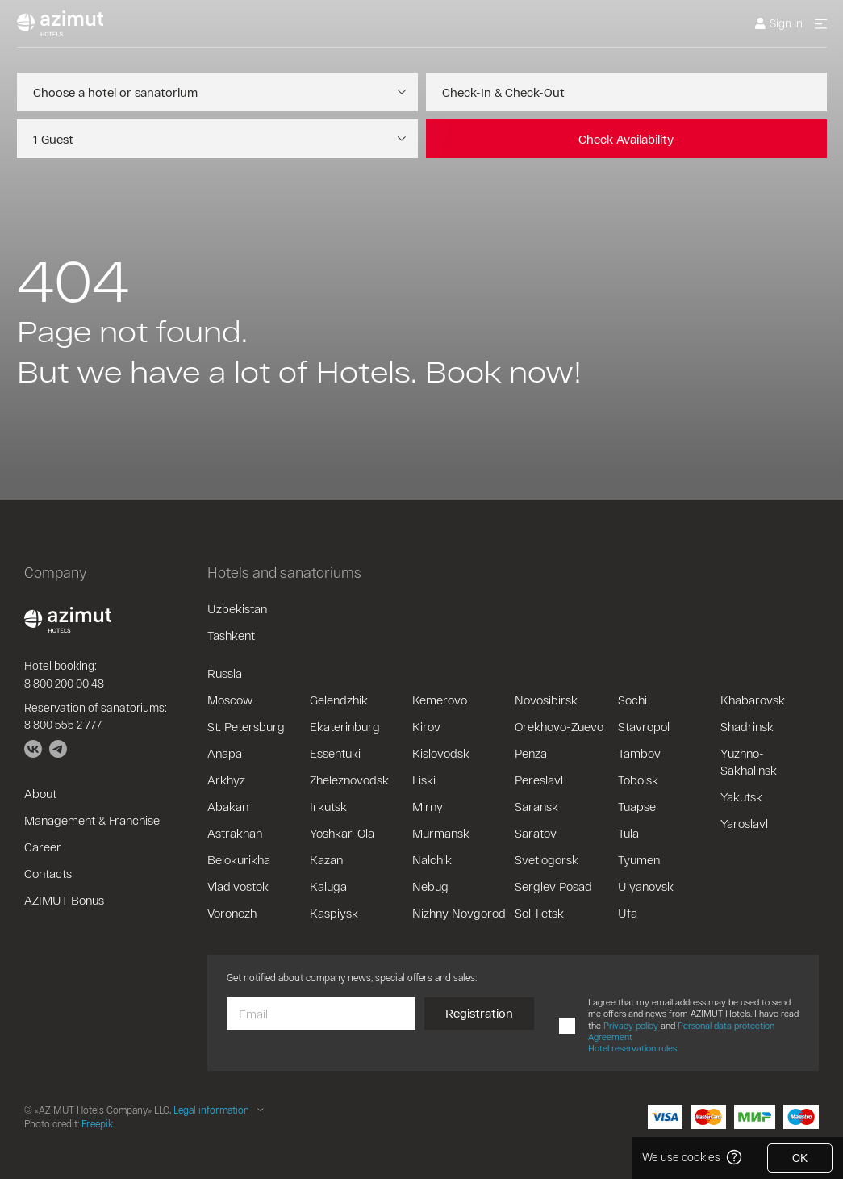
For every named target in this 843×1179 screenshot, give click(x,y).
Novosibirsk (546, 699)
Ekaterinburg (345, 726)
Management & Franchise (92, 820)
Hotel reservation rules (632, 1048)
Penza (531, 753)
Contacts (48, 873)
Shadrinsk (747, 726)
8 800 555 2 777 (63, 724)
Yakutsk (741, 796)
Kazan (326, 859)
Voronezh (232, 912)
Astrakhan (234, 833)
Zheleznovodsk (349, 779)
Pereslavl (539, 779)
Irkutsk (328, 806)
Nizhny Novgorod (459, 912)
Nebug (430, 886)
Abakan (227, 806)
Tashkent (231, 635)
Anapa (224, 753)
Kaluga (328, 886)
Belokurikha (238, 859)
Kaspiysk (334, 912)
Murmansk (440, 833)
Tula (628, 833)
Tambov (639, 753)
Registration (479, 1012)
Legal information (211, 1109)
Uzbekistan (237, 608)
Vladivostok (238, 886)
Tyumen (639, 859)
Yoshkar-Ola (342, 833)
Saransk (536, 806)
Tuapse (637, 806)
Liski (424, 779)
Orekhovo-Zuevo (559, 726)
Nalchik (432, 859)
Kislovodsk (440, 753)
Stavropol (644, 726)
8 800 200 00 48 (64, 683)
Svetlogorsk (546, 859)
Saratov (536, 833)
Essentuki (335, 753)
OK (800, 1157)
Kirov (426, 726)
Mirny (427, 806)
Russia (224, 673)
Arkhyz (226, 779)
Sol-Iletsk (539, 912)
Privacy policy (630, 1025)
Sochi (632, 699)
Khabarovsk (752, 699)
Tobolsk (638, 779)
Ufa (627, 912)
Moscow (229, 699)
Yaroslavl (744, 823)
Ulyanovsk (646, 886)
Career (42, 846)
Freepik (97, 1123)
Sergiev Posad (553, 886)
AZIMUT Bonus (64, 900)
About (40, 793)
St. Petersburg (246, 726)
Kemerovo (439, 699)
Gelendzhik (339, 699)
